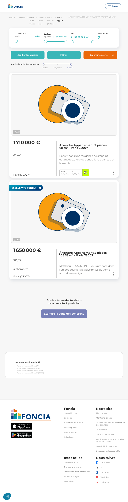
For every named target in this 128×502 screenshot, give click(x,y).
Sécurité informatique (106, 446)
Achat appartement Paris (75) (28, 366)
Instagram (105, 482)
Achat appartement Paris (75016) (29, 368)
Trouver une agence (73, 467)
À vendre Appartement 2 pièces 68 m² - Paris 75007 (83, 146)
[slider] (16, 41)
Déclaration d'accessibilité (108, 451)
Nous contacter (71, 462)
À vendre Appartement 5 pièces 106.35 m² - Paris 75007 (83, 254)
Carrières (68, 418)
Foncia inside (70, 432)
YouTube (104, 477)
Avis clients (69, 437)
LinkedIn (104, 472)
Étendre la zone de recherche (64, 313)
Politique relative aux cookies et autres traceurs (110, 440)
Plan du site (101, 413)
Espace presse (70, 428)
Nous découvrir (71, 413)
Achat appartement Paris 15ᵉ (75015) (30, 370)
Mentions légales (104, 418)
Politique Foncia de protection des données (110, 424)
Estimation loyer (71, 477)
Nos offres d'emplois (73, 423)
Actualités (69, 481)
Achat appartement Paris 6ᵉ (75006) (30, 373)
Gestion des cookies (105, 434)
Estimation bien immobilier (77, 472)
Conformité (101, 430)
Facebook (105, 462)
